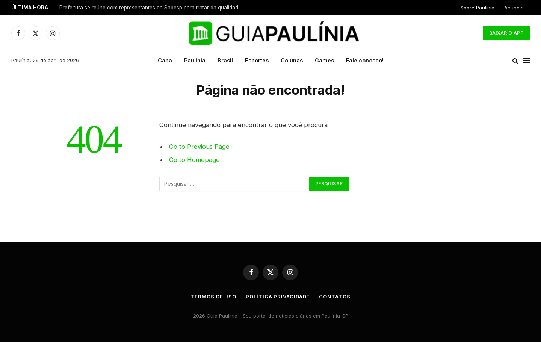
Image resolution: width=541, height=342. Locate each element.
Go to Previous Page (199, 146)
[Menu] (526, 60)
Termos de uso (213, 297)
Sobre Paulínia (477, 8)
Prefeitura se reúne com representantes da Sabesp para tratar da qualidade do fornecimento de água (153, 8)
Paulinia (195, 60)
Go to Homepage (194, 159)
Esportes (257, 60)
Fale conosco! (365, 60)
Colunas (292, 60)
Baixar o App (506, 33)
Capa (165, 60)
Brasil (225, 60)
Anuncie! (514, 8)
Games (324, 60)
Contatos (334, 297)
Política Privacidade (278, 297)
